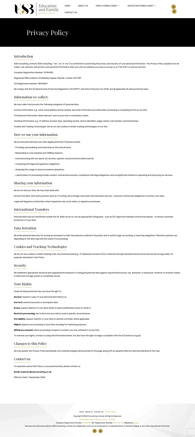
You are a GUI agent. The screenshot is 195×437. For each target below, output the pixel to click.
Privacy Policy (111, 412)
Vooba (136, 423)
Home (77, 9)
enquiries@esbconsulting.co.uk (36, 372)
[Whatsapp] (178, 9)
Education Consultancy (138, 9)
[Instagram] (172, 9)
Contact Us (162, 9)
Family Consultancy (109, 9)
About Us (88, 9)
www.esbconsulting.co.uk (106, 67)
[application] (119, 9)
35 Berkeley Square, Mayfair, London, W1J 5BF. (97, 419)
